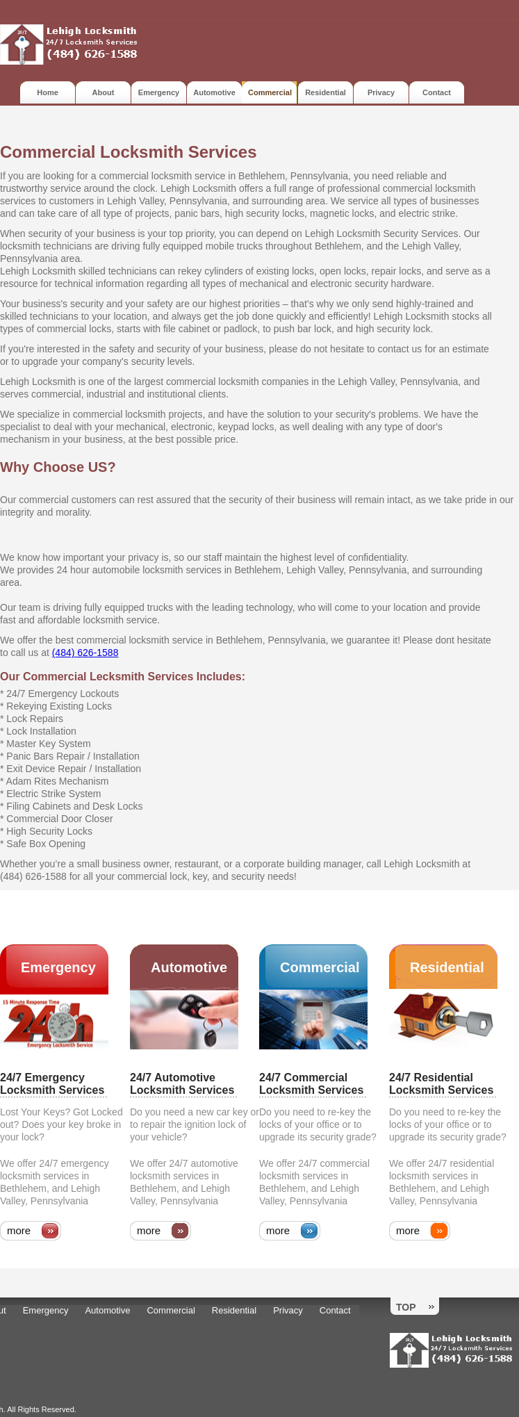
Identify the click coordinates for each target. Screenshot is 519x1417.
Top (406, 1307)
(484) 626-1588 (85, 652)
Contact (436, 92)
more (19, 1230)
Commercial (320, 967)
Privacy (381, 92)
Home (47, 92)
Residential (325, 92)
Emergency (158, 92)
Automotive (214, 92)
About (103, 92)
